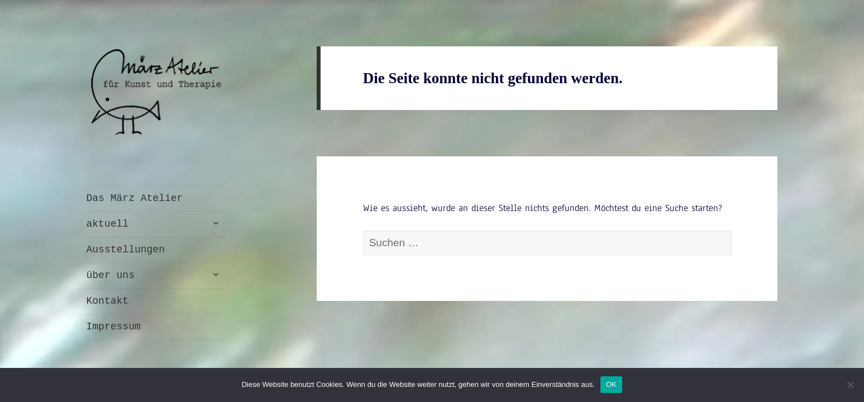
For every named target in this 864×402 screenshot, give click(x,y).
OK (611, 384)
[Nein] (850, 384)
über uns (111, 275)
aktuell (108, 223)
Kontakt (108, 301)
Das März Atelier (135, 198)
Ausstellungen (126, 249)
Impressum (114, 326)
